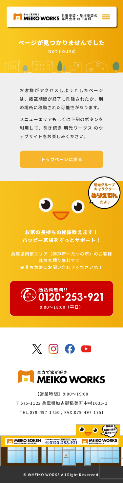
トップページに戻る (61, 159)
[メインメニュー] (106, 16)
